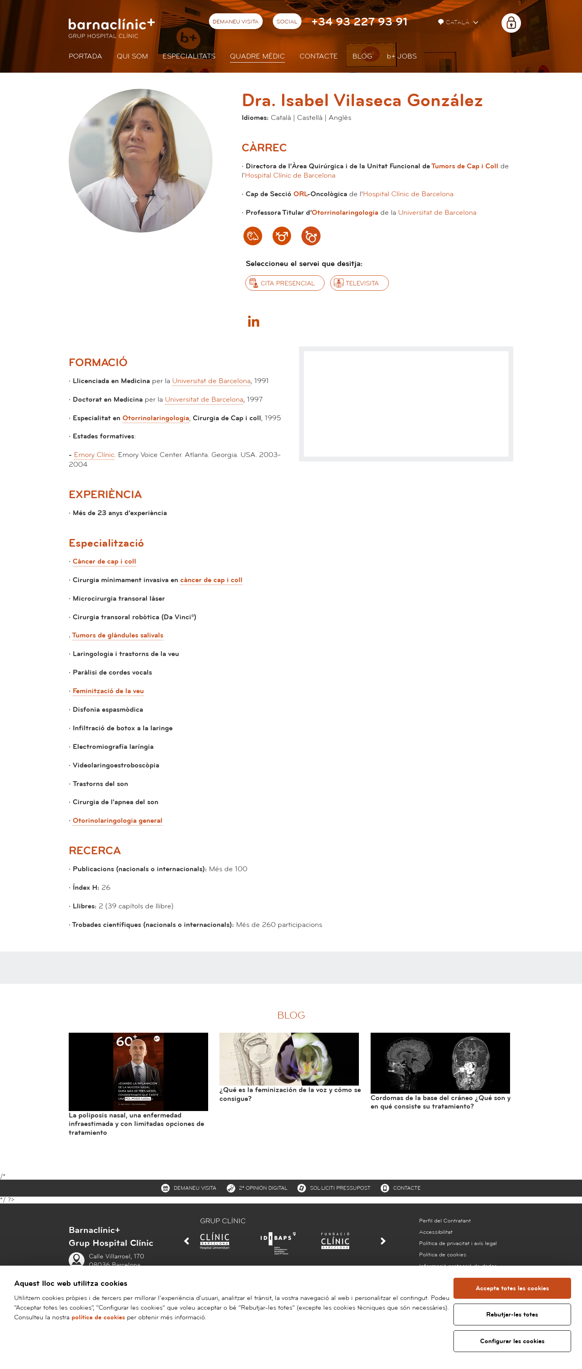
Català (455, 22)
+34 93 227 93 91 (359, 22)
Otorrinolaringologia (345, 212)
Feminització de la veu (108, 691)
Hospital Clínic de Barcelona (290, 175)
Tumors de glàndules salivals (117, 635)
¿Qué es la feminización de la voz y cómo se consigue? (290, 1094)
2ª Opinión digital (263, 1188)
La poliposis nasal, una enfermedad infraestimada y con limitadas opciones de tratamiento (136, 1124)
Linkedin (253, 321)
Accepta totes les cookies (512, 1288)
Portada (85, 56)
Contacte (318, 56)
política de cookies (137, 1317)
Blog (362, 56)
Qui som (132, 56)
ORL (300, 194)
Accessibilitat (436, 1232)
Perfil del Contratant (445, 1220)
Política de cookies (442, 1254)
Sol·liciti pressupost (340, 1188)
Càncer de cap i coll (104, 561)
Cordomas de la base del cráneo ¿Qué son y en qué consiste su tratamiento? (440, 1102)
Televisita (362, 283)
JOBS (402, 56)
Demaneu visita (236, 21)
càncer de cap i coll (211, 580)
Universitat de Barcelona (437, 212)
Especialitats (188, 56)
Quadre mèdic (257, 56)
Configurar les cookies (512, 1341)
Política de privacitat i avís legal (458, 1243)
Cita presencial (288, 283)
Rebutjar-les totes (512, 1314)
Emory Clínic (94, 454)
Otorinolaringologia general (117, 820)
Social (286, 21)
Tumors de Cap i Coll (465, 166)
